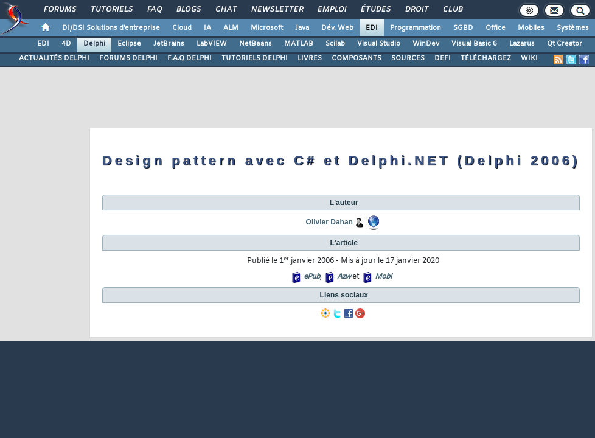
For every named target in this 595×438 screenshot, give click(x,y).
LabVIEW (212, 44)
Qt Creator (564, 44)
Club (452, 10)
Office (495, 28)
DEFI (442, 58)
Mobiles (531, 28)
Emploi (331, 10)
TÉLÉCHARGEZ (486, 58)
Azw (343, 277)
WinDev (425, 44)
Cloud (182, 28)
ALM (230, 28)
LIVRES (310, 58)
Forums (59, 10)
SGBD (463, 28)
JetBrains (168, 44)
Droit (416, 10)
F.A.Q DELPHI (189, 58)
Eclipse (129, 44)
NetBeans (255, 44)
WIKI (529, 58)
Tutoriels (111, 10)
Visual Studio (378, 44)
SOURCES (408, 58)
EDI (372, 28)
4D (66, 44)
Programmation (415, 28)
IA (207, 28)
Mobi (383, 277)
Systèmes (573, 28)
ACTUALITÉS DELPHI (54, 58)
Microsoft (267, 28)
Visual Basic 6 (474, 44)
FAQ (153, 10)
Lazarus (522, 44)
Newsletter (276, 10)
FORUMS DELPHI (128, 58)
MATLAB (298, 44)
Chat (225, 10)
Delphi (94, 44)
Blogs (188, 10)
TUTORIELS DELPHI (254, 58)
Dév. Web (337, 28)
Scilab (335, 44)
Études (375, 10)
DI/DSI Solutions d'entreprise (111, 28)
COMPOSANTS (356, 58)
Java (302, 28)
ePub (312, 277)
